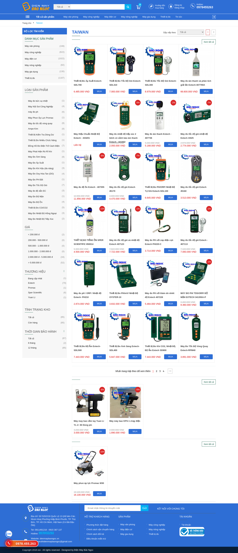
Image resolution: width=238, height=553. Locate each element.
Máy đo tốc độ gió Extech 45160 (193, 189)
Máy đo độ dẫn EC (37, 191)
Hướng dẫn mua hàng (160, 6)
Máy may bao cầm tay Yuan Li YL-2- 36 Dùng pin (89, 423)
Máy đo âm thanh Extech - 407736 (158, 136)
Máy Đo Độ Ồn (35, 202)
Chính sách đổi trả (95, 534)
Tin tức (178, 17)
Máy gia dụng (149, 17)
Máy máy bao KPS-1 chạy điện (124, 421)
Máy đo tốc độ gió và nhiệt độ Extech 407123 (124, 242)
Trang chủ (26, 23)
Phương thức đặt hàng (97, 525)
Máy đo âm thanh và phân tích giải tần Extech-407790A (195, 83)
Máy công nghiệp (91, 17)
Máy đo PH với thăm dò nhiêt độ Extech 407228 (159, 295)
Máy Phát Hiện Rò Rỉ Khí (40, 151)
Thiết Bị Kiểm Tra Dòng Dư (41, 134)
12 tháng (32, 348)
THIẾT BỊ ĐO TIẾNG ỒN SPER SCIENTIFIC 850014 (88, 242)
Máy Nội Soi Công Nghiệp (40, 106)
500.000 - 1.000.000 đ (38, 246)
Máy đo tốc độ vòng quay (40, 123)
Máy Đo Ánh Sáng (37, 157)
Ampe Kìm (33, 128)
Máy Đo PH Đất (35, 179)
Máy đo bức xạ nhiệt (38, 101)
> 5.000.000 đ (34, 262)
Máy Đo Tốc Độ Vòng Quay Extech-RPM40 (194, 348)
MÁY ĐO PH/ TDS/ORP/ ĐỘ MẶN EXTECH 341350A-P (194, 295)
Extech (31, 283)
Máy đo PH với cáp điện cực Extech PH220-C (159, 242)
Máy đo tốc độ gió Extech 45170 (122, 189)
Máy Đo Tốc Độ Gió (37, 185)
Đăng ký (178, 5)
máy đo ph (33, 112)
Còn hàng (32, 322)
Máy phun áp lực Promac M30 (89, 483)
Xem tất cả (209, 42)
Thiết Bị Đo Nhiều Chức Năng (42, 140)
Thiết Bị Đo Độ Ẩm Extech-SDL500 (87, 348)
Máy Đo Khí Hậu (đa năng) (41, 168)
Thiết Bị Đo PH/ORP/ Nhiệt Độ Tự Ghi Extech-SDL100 (160, 189)
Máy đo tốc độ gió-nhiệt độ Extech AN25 (194, 136)
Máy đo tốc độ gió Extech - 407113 (194, 242)
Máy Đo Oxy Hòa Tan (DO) (41, 173)
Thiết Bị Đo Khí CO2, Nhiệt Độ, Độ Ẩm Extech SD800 (160, 348)
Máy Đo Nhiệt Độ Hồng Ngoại (42, 213)
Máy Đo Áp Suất (36, 163)
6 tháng (31, 343)
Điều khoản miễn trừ (96, 538)
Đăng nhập (179, 8)
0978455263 (205, 7)
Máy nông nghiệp (129, 17)
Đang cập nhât (35, 278)
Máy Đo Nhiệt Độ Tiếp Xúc (41, 219)
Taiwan (39, 23)
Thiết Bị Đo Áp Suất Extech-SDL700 (88, 83)
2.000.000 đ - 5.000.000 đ (40, 257)
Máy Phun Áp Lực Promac (40, 118)
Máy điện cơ (110, 17)
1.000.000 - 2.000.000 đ (39, 251)
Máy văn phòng (70, 17)
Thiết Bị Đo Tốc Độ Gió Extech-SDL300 (161, 83)
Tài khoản (186, 525)
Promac (32, 288)
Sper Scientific (35, 292)
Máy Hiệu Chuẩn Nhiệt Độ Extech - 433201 (87, 136)
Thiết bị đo (165, 17)
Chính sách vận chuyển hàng (100, 529)
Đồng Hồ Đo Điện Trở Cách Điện (44, 146)
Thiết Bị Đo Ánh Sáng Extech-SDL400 (124, 348)
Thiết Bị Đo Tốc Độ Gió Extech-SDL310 (125, 83)
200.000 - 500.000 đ (37, 240)
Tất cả (31, 317)
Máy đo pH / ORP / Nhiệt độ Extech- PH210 (87, 295)
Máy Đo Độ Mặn (36, 196)
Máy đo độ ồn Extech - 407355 (89, 187)
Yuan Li (31, 297)
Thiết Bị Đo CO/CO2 (38, 207)
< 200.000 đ (34, 234)
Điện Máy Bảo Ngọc (83, 550)
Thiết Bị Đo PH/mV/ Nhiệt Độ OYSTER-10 (123, 295)
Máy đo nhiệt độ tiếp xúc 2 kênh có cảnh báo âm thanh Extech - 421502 (123, 137)
